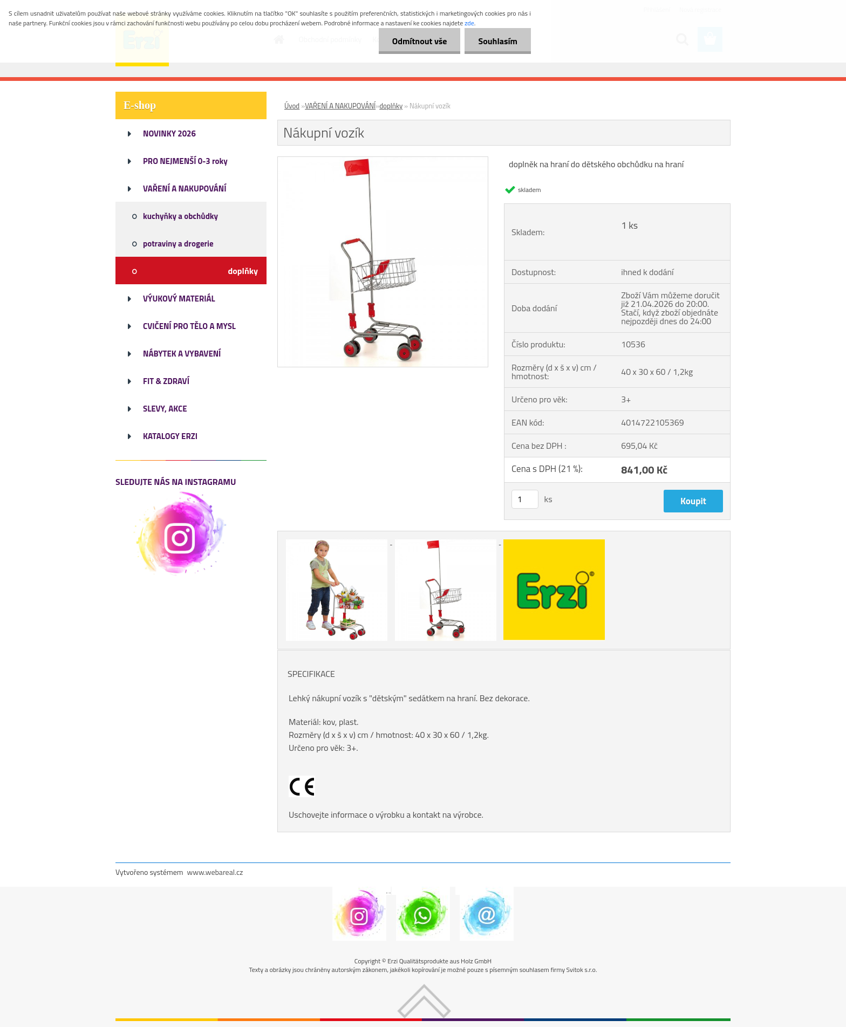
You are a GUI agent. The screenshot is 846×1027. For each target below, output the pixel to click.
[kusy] (524, 499)
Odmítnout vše (419, 41)
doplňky (390, 105)
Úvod (291, 105)
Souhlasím (497, 41)
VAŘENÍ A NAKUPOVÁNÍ (340, 105)
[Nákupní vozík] (383, 161)
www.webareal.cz (215, 872)
